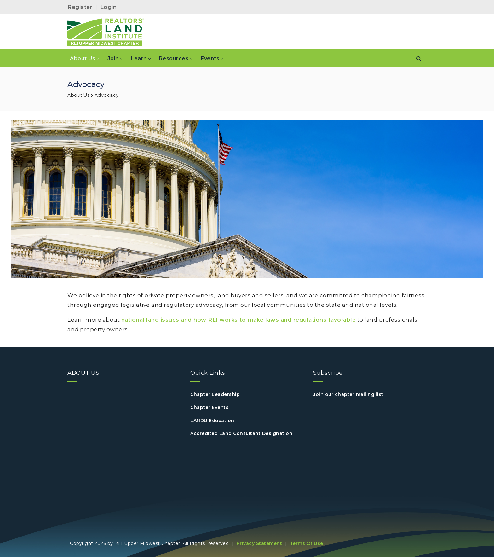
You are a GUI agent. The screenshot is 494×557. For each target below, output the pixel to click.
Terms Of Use (306, 543)
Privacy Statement (259, 543)
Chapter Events (209, 407)
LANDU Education (212, 420)
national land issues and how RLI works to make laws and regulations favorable (238, 319)
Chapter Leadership (215, 394)
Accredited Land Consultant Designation (241, 433)
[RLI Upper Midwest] (105, 32)
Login (108, 7)
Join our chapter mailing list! (349, 394)
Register (79, 7)
